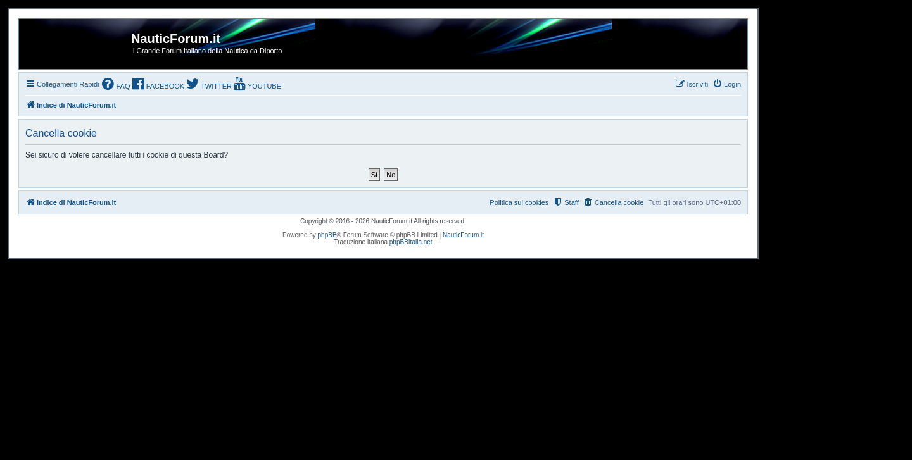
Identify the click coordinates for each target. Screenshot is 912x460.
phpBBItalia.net (411, 242)
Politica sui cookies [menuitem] (519, 202)
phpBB (327, 235)
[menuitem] (116, 85)
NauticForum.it (463, 235)
